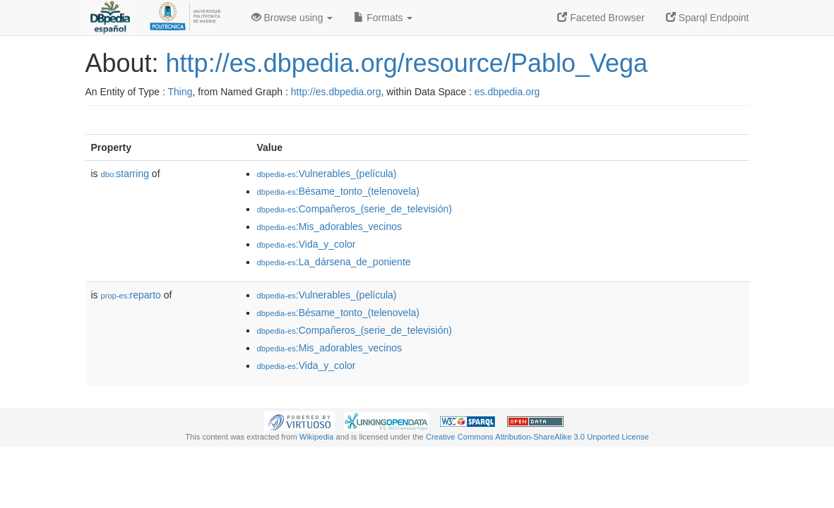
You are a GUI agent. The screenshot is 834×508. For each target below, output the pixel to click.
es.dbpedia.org (507, 91)
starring (125, 173)
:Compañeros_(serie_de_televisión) (354, 208)
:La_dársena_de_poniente (334, 261)
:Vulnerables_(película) (327, 173)
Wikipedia (316, 437)
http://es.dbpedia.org (336, 91)
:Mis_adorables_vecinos (330, 226)
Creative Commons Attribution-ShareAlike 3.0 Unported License (537, 437)
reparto (131, 295)
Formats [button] (383, 17)
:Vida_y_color (306, 244)
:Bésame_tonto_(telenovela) (338, 191)
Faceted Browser (601, 17)
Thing (180, 91)
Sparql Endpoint (707, 17)
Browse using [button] (292, 17)
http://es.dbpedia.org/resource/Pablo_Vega (407, 63)
